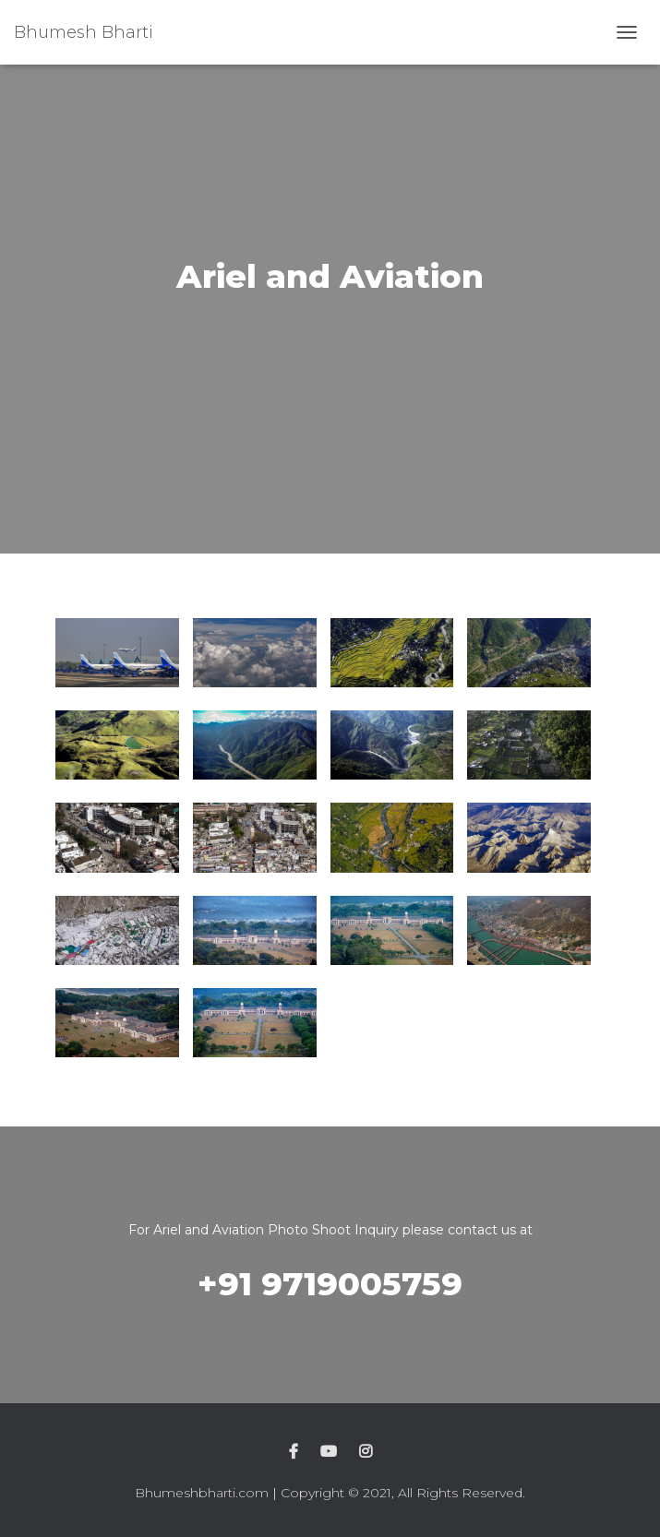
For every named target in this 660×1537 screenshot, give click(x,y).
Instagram (365, 1452)
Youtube (328, 1452)
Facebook (293, 1452)
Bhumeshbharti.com (202, 1492)
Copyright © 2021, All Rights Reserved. (403, 1492)
